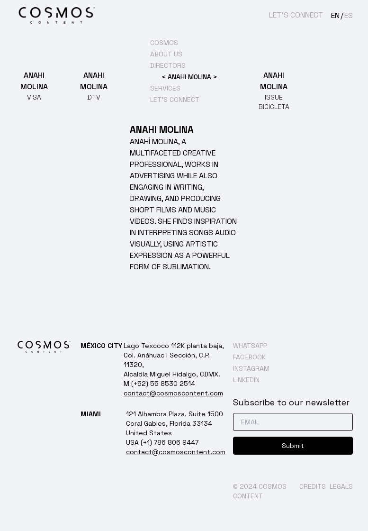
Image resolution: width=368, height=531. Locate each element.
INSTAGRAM (251, 368)
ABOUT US (166, 54)
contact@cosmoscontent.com (173, 393)
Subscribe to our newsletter (291, 402)
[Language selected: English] (342, 15)
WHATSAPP (250, 345)
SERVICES (165, 88)
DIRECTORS (168, 65)
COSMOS (164, 42)
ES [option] (348, 15)
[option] (346, 15)
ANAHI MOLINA (189, 77)
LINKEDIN (246, 379)
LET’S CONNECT (296, 15)
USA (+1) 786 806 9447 (162, 442)
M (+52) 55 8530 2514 (159, 383)
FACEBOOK (249, 357)
